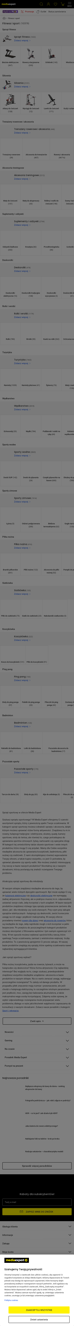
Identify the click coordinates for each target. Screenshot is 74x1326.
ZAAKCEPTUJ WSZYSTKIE (39, 1309)
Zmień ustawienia (39, 1319)
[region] (37, 1290)
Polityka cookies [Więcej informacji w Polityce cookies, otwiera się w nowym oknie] (11, 1300)
